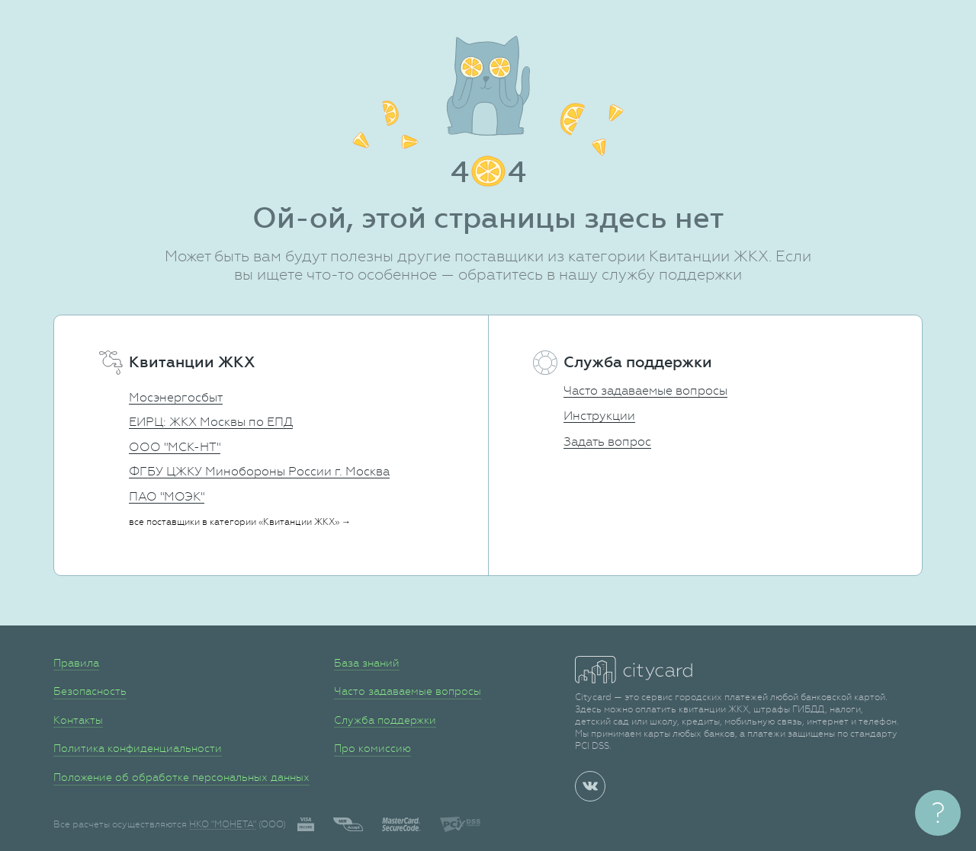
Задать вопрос (607, 441)
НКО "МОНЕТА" (222, 824)
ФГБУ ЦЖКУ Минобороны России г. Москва (259, 471)
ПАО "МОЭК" (166, 496)
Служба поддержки (385, 720)
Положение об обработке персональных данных (181, 777)
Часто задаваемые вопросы (645, 390)
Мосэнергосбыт (176, 397)
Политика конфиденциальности (137, 748)
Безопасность (90, 691)
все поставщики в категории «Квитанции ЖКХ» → (240, 522)
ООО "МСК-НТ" (174, 447)
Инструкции (599, 415)
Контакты (78, 720)
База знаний (367, 663)
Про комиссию (372, 748)
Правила (76, 663)
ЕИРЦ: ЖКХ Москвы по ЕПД (211, 421)
